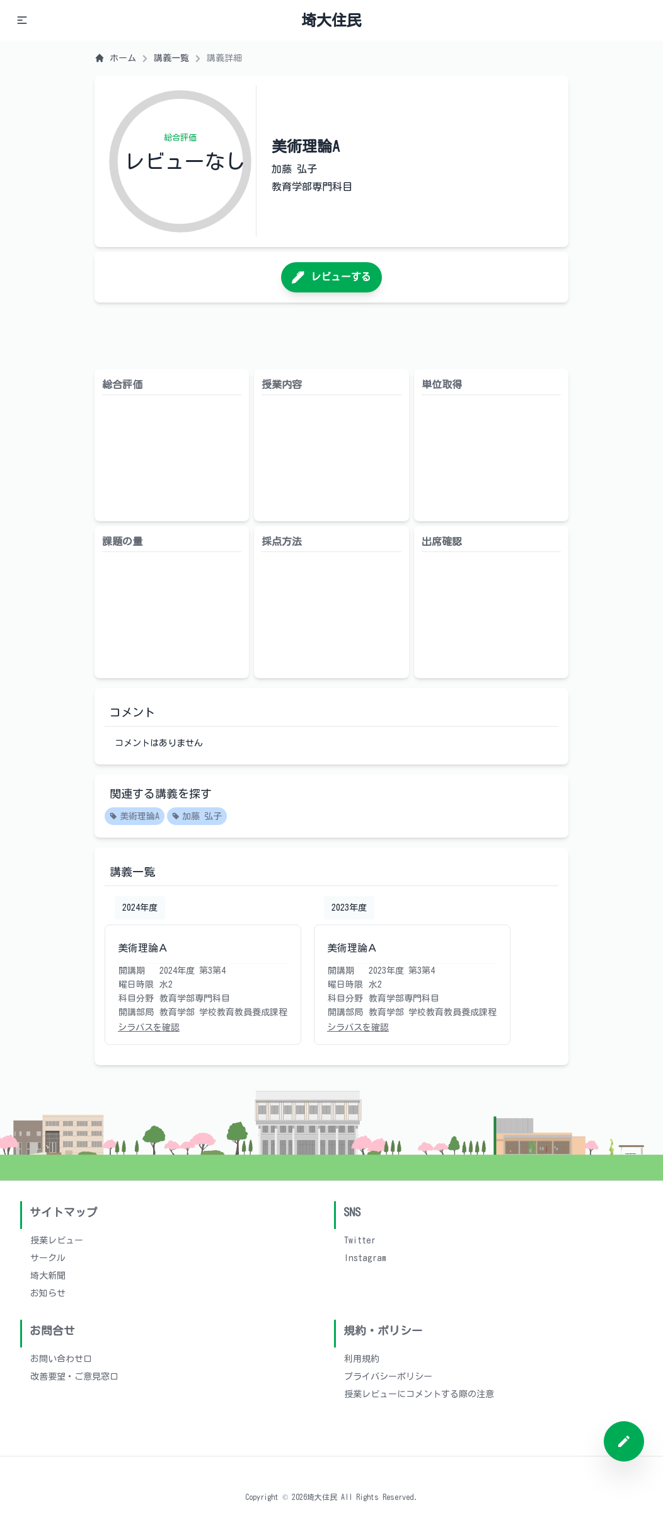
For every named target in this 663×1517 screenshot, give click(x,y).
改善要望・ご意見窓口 (74, 1376)
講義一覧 (171, 58)
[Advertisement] (331, 336)
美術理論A (134, 817)
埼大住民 (331, 20)
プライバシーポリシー (388, 1376)
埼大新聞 (48, 1275)
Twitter (360, 1240)
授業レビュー (56, 1240)
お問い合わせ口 (61, 1358)
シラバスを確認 (149, 1027)
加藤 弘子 (197, 817)
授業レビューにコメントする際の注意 (419, 1394)
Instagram (365, 1258)
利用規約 (361, 1358)
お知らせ (48, 1293)
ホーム (115, 58)
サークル (48, 1258)
